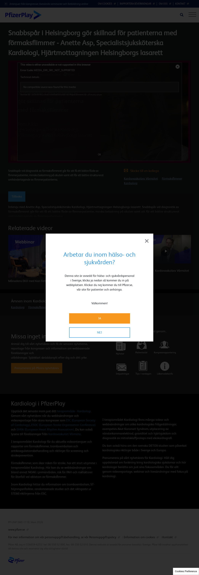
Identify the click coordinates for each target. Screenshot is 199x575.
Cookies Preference (186, 571)
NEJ (99, 332)
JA (99, 318)
